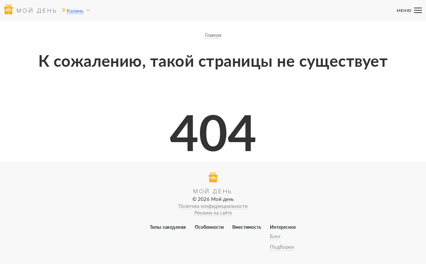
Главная (213, 35)
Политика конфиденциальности (213, 206)
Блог (275, 236)
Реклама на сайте (213, 213)
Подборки (282, 247)
